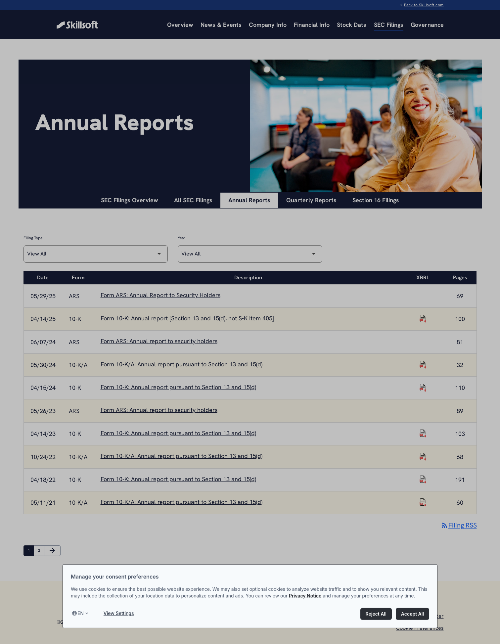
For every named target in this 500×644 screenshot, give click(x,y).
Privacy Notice (305, 607)
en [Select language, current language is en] (80, 625)
